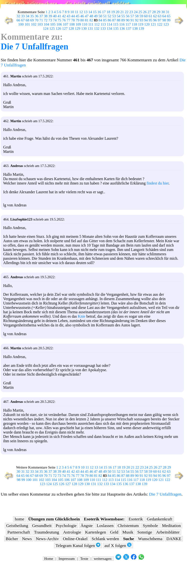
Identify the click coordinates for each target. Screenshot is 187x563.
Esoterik (136, 519)
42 (64, 16)
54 (118, 16)
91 (132, 20)
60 (146, 16)
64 (164, 16)
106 (59, 24)
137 (128, 28)
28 (154, 12)
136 (122, 28)
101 (27, 24)
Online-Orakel (75, 538)
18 (108, 12)
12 (81, 12)
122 (159, 24)
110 (84, 24)
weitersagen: (103, 559)
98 (164, 20)
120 (147, 24)
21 (122, 12)
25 (140, 12)
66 (18, 20)
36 (36, 16)
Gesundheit (42, 525)
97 (159, 20)
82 (91, 20)
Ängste (87, 525)
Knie (81, 316)
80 (82, 20)
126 (58, 28)
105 (53, 24)
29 (158, 12)
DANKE (173, 538)
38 (45, 16)
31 (167, 12)
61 (150, 16)
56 (128, 16)
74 (55, 20)
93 (141, 20)
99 (168, 20)
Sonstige (144, 532)
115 (115, 24)
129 (77, 28)
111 (90, 24)
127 (64, 28)
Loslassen (105, 525)
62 (155, 16)
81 (86, 20)
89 (123, 20)
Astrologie (72, 532)
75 (59, 20)
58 (137, 16)
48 (91, 16)
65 (168, 16)
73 (50, 20)
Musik (127, 532)
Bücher (12, 538)
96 (155, 20)
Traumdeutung (46, 532)
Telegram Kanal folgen (78, 545)
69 (32, 20)
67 (23, 20)
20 (117, 12)
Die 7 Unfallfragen (34, 46)
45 (77, 16)
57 (132, 16)
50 (100, 16)
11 (76, 12)
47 (86, 16)
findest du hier (158, 183)
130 (84, 28)
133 (103, 28)
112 (97, 24)
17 (104, 12)
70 (36, 20)
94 (146, 20)
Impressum (67, 559)
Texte (84, 559)
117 (128, 24)
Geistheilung (17, 525)
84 (100, 20)
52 (109, 16)
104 (46, 24)
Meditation (171, 525)
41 (59, 16)
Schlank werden (105, 538)
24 (136, 12)
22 (127, 12)
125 (52, 28)
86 (109, 20)
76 (64, 20)
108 (72, 24)
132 (96, 28)
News (27, 538)
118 (134, 24)
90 (128, 20)
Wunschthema (150, 538)
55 (123, 16)
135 (115, 28)
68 (27, 20)
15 (95, 12)
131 (90, 28)
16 (99, 12)
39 (50, 16)
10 (72, 12)
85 (105, 20)
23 (131, 12)
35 (32, 16)
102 (33, 24)
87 (114, 20)
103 (40, 24)
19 (113, 12)
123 (166, 24)
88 (118, 20)
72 (45, 20)
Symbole (150, 525)
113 (103, 24)
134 (109, 28)
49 (96, 16)
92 (137, 20)
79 (77, 20)
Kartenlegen (95, 532)
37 (41, 16)
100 (21, 24)
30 (163, 12)
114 (109, 24)
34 (27, 16)
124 (45, 28)
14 (90, 12)
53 (114, 16)
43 (68, 16)
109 (78, 24)
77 (68, 20)
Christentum (128, 525)
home (19, 519)
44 (73, 16)
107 (65, 24)
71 (41, 20)
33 (23, 16)
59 (141, 16)
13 (85, 12)
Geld (114, 532)
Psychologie (66, 525)
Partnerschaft (18, 532)
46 (82, 16)
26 (145, 12)
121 (153, 24)
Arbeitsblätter (168, 532)
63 (159, 16)
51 (105, 16)
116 (122, 24)
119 (140, 24)
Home (48, 559)
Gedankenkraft (159, 519)
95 (150, 20)
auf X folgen (117, 545)
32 (18, 16)
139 (141, 28)
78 (73, 20)
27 (149, 12)
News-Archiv (47, 538)
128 (71, 28)
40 (55, 16)
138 (135, 28)
